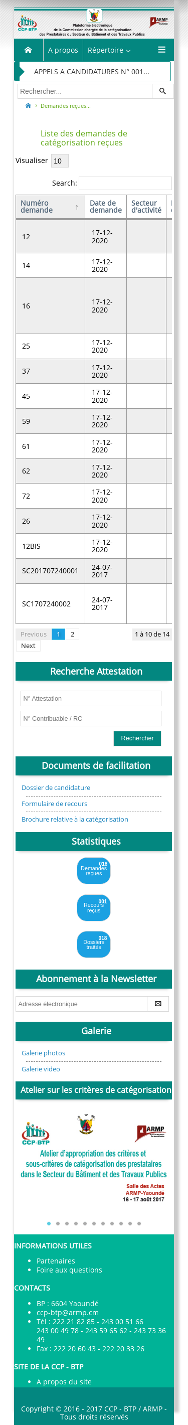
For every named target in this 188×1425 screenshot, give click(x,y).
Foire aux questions (69, 1270)
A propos (63, 50)
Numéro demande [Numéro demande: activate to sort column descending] (37, 206)
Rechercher (137, 738)
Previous (34, 634)
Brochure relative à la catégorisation (75, 819)
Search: (112, 183)
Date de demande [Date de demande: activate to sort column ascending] (106, 206)
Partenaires (56, 1260)
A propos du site (64, 1381)
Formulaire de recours (54, 804)
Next (28, 646)
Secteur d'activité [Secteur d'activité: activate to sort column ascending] (146, 206)
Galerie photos (43, 1053)
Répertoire (105, 50)
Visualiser (42, 160)
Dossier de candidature (56, 787)
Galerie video (41, 1069)
